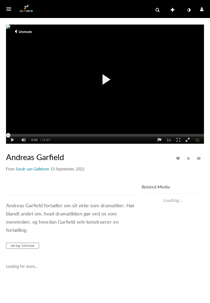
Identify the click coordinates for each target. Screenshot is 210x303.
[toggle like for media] (179, 158)
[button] (10, 9)
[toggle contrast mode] (189, 10)
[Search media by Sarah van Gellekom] (32, 169)
